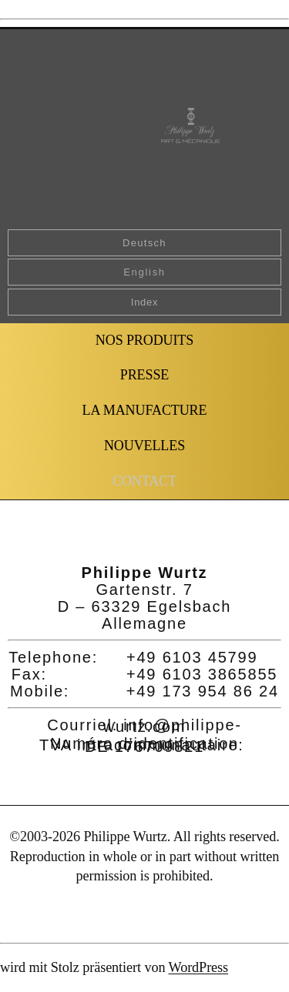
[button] (144, 482)
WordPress (199, 967)
